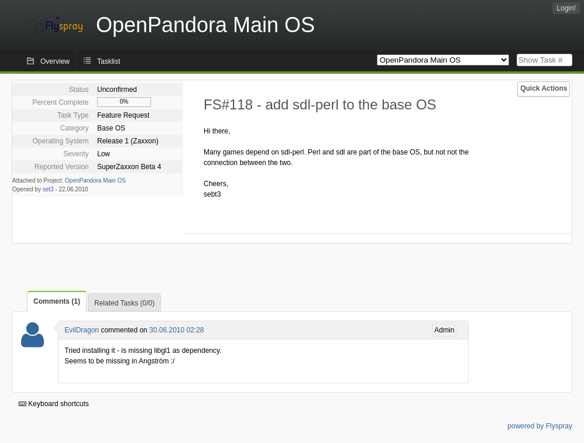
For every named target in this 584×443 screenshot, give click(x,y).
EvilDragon (81, 330)
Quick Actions (543, 88)
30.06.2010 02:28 (176, 330)
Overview (55, 61)
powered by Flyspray (539, 426)
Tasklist (108, 61)
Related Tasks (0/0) (124, 303)
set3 (48, 189)
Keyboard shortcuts (54, 404)
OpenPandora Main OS (95, 180)
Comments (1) (56, 301)
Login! (566, 8)
